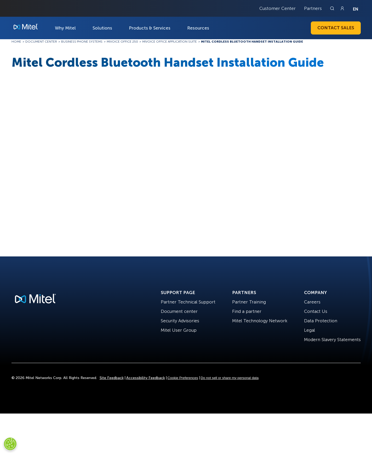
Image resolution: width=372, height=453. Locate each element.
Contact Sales (335, 27)
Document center (179, 311)
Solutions (102, 28)
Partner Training (249, 302)
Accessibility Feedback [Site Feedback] (145, 378)
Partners (313, 8)
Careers (312, 302)
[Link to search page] (332, 8)
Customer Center (277, 8)
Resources (198, 28)
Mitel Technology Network (259, 320)
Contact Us (315, 311)
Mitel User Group (179, 330)
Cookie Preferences (183, 378)
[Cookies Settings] (10, 443)
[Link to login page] (342, 8)
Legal (309, 330)
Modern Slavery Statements (332, 339)
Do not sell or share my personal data (230, 378)
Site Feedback (112, 378)
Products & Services (149, 28)
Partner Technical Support (188, 302)
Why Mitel (65, 28)
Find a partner (246, 311)
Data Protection (320, 320)
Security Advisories (180, 320)
